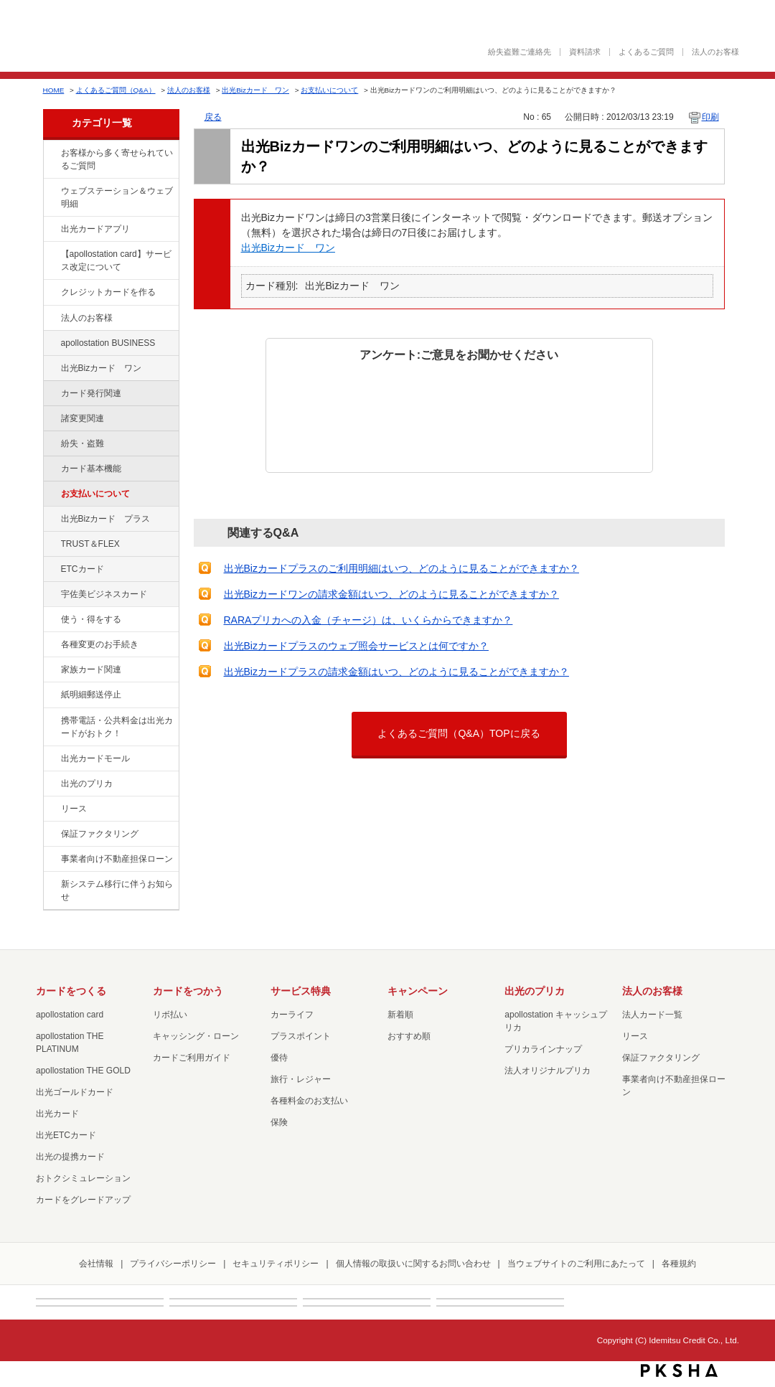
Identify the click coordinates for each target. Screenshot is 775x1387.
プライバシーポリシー (173, 1264)
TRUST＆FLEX (90, 544)
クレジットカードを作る (108, 292)
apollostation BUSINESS (108, 343)
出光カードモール (95, 758)
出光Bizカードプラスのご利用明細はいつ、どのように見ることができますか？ (401, 568)
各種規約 (679, 1264)
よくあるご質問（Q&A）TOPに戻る (458, 733)
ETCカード (82, 569)
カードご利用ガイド (191, 1058)
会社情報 (96, 1264)
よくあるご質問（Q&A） (116, 90)
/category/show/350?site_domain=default (51, 885)
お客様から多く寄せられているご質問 (117, 159)
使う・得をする (91, 619)
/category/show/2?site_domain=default (51, 293)
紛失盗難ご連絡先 (519, 52)
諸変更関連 (82, 418)
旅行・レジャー (301, 1079)
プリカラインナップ (543, 1049)
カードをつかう (188, 991)
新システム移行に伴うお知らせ (117, 890)
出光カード (57, 1114)
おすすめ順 (409, 1036)
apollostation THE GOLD (83, 1071)
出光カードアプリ (95, 229)
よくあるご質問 (646, 52)
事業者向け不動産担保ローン (117, 859)
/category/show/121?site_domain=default (51, 544)
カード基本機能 (91, 469)
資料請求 (585, 52)
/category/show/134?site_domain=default (51, 153)
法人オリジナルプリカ (547, 1071)
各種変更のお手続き (99, 644)
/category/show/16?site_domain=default (51, 784)
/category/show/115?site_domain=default (51, 519)
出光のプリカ (87, 784)
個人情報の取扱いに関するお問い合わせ (413, 1264)
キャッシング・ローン (196, 1036)
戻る (213, 117)
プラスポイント (301, 1036)
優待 (279, 1058)
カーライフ (292, 1015)
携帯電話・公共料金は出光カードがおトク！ (117, 726)
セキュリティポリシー (275, 1264)
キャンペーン (418, 991)
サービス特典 (301, 991)
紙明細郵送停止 (91, 695)
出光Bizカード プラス (106, 519)
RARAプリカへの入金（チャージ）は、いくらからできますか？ (368, 620)
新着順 (400, 1015)
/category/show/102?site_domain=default (51, 344)
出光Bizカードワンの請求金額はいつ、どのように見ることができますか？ (391, 594)
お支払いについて (329, 90)
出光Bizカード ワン (255, 90)
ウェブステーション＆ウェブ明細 (117, 197)
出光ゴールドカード (74, 1092)
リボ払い (170, 1015)
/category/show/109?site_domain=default (51, 369)
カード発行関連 (91, 393)
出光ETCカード (66, 1135)
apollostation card (69, 1015)
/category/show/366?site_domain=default (51, 595)
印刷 (710, 117)
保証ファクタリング (99, 834)
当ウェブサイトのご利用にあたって (576, 1264)
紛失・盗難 (82, 443)
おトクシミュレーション (83, 1178)
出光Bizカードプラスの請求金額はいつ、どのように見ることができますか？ (396, 671)
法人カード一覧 (652, 1015)
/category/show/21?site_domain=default (51, 318)
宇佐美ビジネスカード (104, 594)
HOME (54, 90)
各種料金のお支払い (309, 1101)
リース (74, 809)
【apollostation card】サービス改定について (116, 260)
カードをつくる (71, 991)
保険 (279, 1122)
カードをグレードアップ (83, 1200)
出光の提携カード (70, 1157)
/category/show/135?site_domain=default (51, 191)
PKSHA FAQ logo (679, 1370)
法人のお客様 (715, 52)
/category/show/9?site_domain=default (51, 620)
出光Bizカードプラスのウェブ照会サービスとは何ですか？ (356, 646)
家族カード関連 (91, 669)
